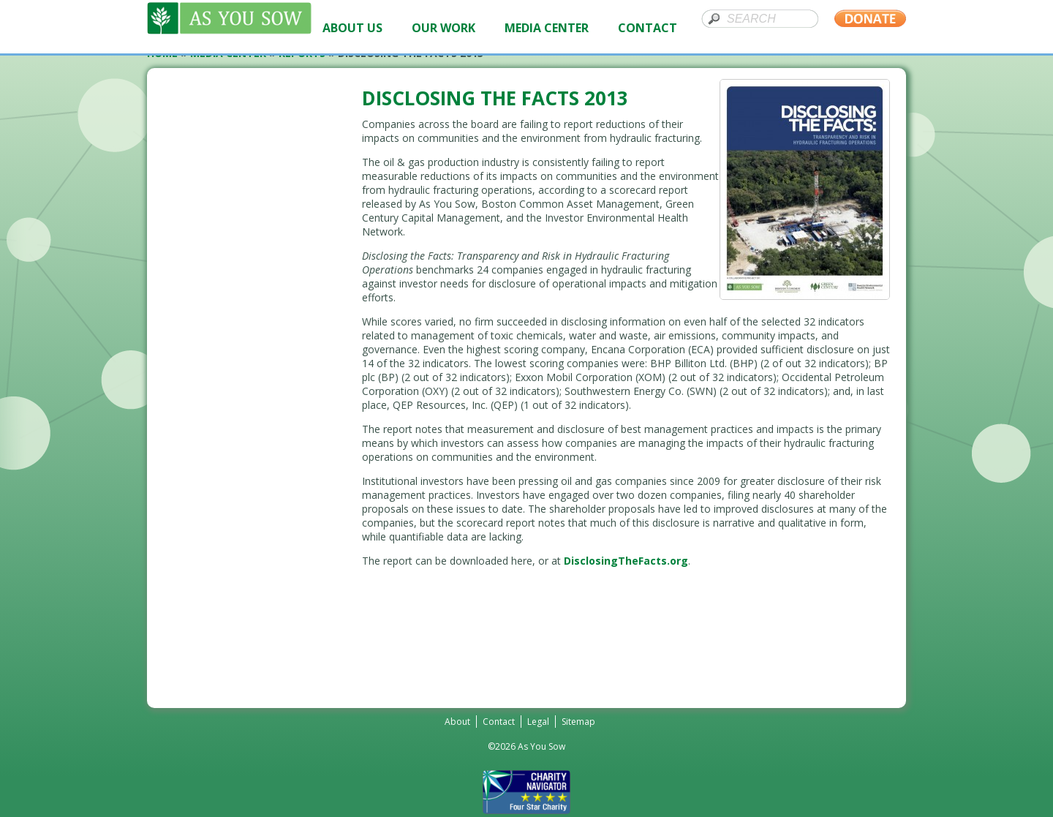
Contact (499, 721)
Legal (538, 721)
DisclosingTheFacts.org (626, 561)
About (457, 721)
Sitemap (578, 721)
